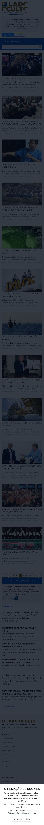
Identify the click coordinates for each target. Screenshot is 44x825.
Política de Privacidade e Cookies (22, 813)
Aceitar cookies (22, 819)
